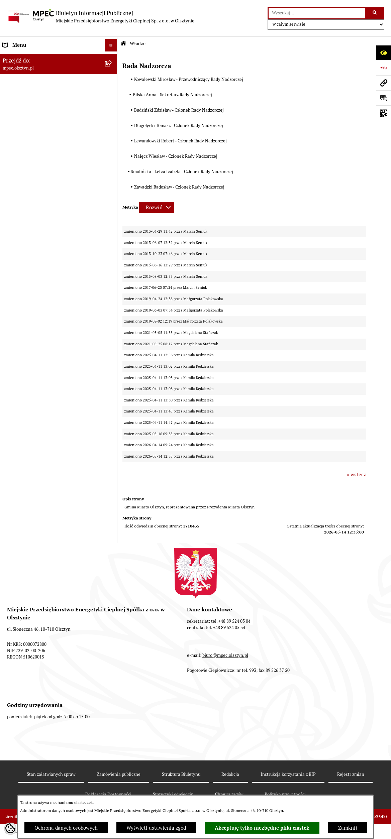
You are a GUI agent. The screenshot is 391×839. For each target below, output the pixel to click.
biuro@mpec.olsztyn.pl (225, 655)
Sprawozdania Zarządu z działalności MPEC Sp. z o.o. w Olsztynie (52, 264)
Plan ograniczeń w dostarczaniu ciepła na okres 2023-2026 (50, 244)
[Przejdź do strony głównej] (100, 17)
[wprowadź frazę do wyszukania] (317, 13)
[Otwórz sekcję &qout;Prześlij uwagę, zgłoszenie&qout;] (383, 97)
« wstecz (356, 474)
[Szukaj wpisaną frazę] (375, 13)
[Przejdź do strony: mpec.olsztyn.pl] (383, 82)
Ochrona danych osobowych (66, 828)
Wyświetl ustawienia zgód (156, 828)
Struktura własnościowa (30, 70)
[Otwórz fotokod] (383, 112)
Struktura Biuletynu (181, 774)
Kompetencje (17, 83)
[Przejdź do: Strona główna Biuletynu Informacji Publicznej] (123, 43)
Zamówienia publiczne (118, 774)
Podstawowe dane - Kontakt (34, 108)
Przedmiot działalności (29, 95)
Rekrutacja (15, 133)
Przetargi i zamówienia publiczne (41, 145)
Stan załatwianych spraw (51, 774)
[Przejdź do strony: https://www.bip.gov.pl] (383, 67)
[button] (112, 145)
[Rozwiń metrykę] (156, 207)
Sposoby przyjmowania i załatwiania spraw (51, 120)
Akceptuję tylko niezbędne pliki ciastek (262, 828)
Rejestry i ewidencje (26, 331)
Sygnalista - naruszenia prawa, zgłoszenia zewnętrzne (50, 347)
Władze (11, 57)
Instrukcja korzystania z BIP (35, 227)
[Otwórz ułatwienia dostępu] (383, 52)
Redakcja (230, 774)
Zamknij (347, 828)
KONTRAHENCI (20, 318)
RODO (10, 306)
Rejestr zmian (350, 774)
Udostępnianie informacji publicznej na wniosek (47, 289)
